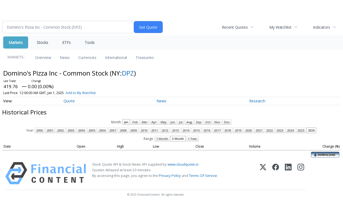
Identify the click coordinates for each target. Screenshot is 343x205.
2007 (113, 130)
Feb (135, 122)
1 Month (162, 139)
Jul (180, 122)
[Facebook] (275, 173)
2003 (71, 130)
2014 (186, 130)
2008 (123, 130)
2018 (228, 130)
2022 (269, 130)
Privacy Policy (170, 175)
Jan (126, 122)
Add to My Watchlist (81, 93)
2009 (134, 130)
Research (257, 100)
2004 (81, 130)
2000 (39, 130)
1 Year (192, 139)
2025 (301, 130)
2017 (217, 130)
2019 (238, 130)
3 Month (178, 139)
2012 (165, 130)
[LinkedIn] (288, 173)
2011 (154, 130)
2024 (290, 130)
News (65, 57)
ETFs (66, 42)
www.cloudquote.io (183, 164)
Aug (189, 122)
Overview (43, 57)
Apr (153, 122)
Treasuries (145, 57)
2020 (248, 130)
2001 (50, 130)
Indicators (321, 27)
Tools (90, 42)
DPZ (128, 73)
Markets (16, 42)
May (163, 122)
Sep (198, 122)
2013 (175, 130)
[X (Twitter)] (263, 173)
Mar (144, 122)
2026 (311, 130)
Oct (207, 122)
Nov (217, 122)
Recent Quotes (235, 27)
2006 (102, 130)
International (116, 57)
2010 (144, 130)
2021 (259, 130)
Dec (227, 122)
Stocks (42, 42)
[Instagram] (300, 173)
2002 (60, 130)
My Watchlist (280, 27)
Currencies (87, 57)
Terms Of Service (203, 175)
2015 (196, 130)
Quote (69, 100)
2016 (207, 130)
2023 (280, 130)
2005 (92, 130)
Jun (172, 122)
